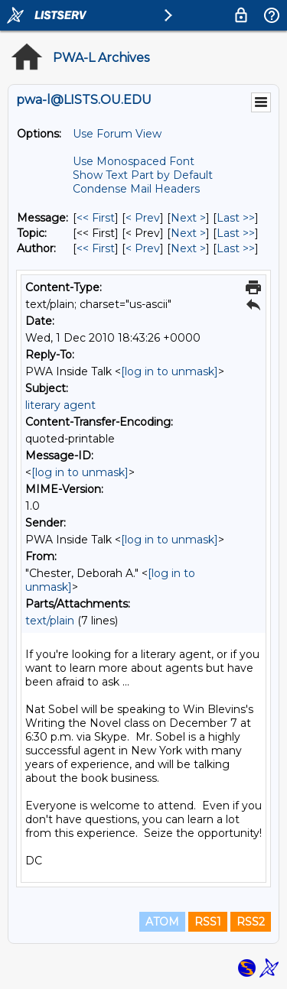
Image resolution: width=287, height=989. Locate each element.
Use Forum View (117, 134)
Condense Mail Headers (136, 189)
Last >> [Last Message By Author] (236, 248)
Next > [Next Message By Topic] (188, 233)
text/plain (49, 620)
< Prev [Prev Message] (143, 218)
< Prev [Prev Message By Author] (143, 248)
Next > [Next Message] (188, 218)
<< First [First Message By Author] (96, 248)
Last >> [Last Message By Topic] (236, 233)
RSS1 (207, 922)
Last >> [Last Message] (236, 218)
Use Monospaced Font (133, 161)
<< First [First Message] (96, 218)
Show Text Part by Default (143, 175)
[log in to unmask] (169, 371)
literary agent (60, 405)
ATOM (162, 922)
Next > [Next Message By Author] (188, 248)
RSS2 (250, 922)
